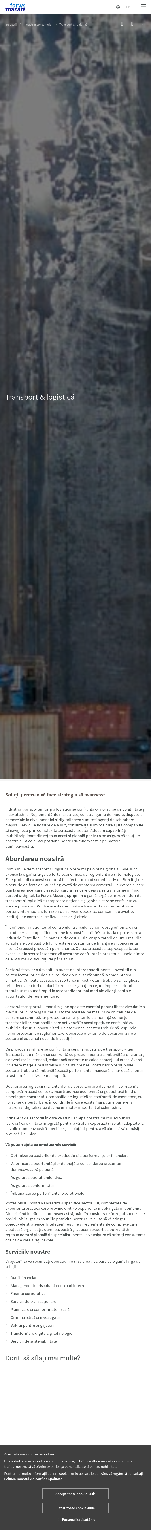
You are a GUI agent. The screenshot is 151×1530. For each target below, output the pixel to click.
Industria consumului (38, 24)
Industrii (11, 24)
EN (128, 6)
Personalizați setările (75, 1519)
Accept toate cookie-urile (75, 1493)
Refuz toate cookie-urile (75, 1507)
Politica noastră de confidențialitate (33, 1478)
